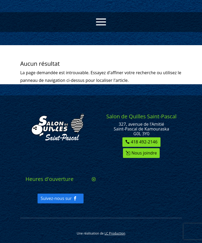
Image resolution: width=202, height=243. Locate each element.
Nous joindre (144, 153)
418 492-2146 (144, 142)
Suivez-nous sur (56, 198)
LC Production (114, 233)
